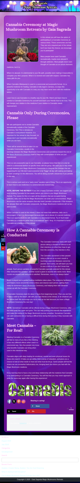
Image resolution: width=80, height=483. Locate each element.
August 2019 (6, 442)
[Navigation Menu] (75, 2)
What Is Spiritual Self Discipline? (14, 473)
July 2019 (5, 446)
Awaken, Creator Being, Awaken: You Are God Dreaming (23, 469)
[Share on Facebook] (40, 407)
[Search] (38, 461)
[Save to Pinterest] (36, 412)
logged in (23, 424)
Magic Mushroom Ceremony (20, 155)
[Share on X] (16, 412)
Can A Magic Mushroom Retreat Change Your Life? (21, 477)
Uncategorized (7, 453)
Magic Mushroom (29, 286)
